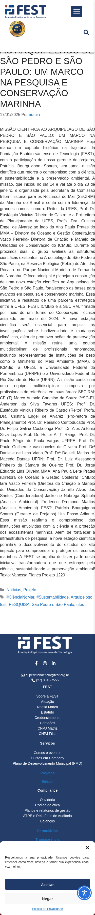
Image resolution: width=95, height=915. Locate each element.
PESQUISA (19, 604)
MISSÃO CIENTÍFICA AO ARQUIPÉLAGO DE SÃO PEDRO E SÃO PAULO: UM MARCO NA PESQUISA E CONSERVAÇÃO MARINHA (47, 72)
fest (3, 604)
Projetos (47, 773)
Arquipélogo (81, 597)
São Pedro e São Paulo (53, 604)
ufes (80, 604)
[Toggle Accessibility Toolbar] (84, 893)
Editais (47, 782)
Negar (47, 898)
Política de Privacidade (47, 909)
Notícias (14, 590)
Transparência (47, 839)
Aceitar (47, 884)
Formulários (47, 831)
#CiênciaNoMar (20, 597)
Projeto (29, 590)
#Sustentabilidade (52, 597)
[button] (87, 847)
